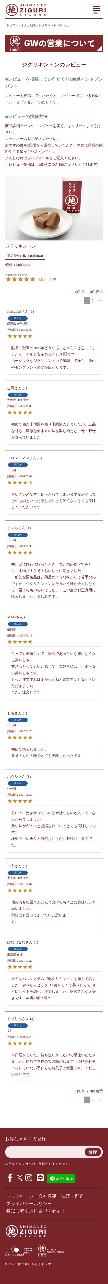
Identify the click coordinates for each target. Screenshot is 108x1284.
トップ (10, 25)
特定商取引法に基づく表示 (33, 1210)
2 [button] (93, 301)
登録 (92, 1152)
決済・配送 (72, 1196)
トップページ (20, 1196)
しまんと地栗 (27, 25)
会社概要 (47, 1196)
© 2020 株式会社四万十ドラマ (28, 1264)
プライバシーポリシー (29, 1203)
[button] (99, 300)
